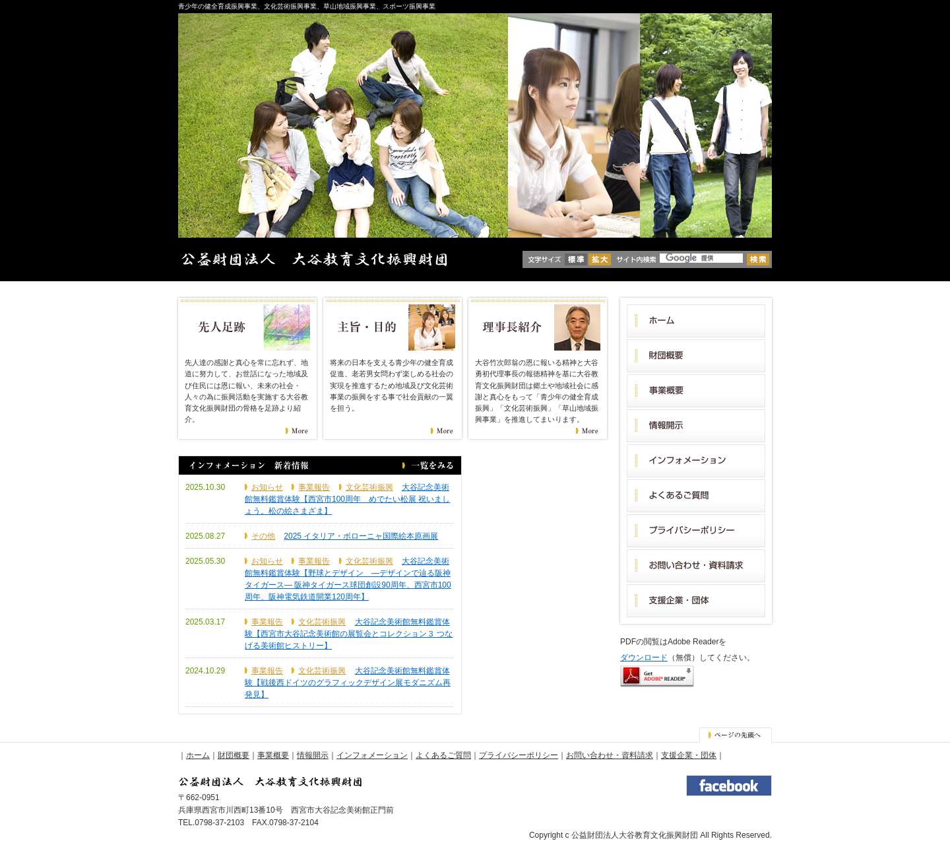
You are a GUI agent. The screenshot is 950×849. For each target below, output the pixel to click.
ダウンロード (644, 657)
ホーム (198, 755)
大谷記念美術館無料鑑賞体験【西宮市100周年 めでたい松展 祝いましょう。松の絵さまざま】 (347, 499)
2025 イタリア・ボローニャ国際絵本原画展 (361, 536)
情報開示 (313, 755)
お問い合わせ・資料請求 (609, 755)
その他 (263, 536)
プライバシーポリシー (518, 755)
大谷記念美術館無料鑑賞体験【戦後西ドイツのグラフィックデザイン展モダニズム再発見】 (348, 682)
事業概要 (273, 755)
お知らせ (267, 487)
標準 (576, 259)
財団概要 (233, 755)
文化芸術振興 (369, 487)
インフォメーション (372, 755)
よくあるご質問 (443, 755)
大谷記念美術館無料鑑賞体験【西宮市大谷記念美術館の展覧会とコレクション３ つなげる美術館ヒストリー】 (349, 633)
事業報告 (314, 487)
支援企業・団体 (688, 755)
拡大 (599, 259)
